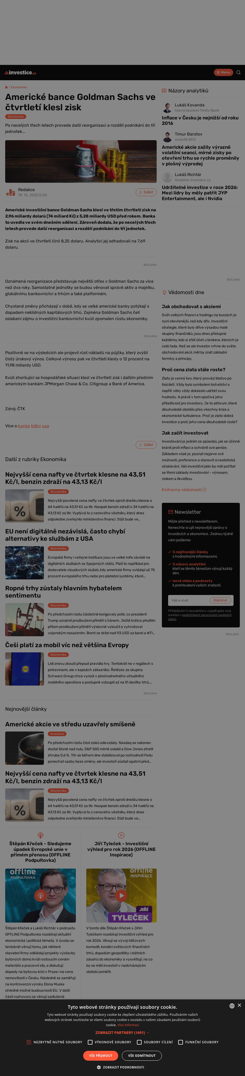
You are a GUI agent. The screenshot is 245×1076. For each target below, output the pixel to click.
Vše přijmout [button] (100, 1055)
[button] (123, 1032)
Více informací (128, 1025)
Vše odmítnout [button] (141, 1055)
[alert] (122, 538)
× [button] (239, 1005)
